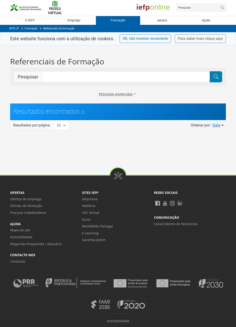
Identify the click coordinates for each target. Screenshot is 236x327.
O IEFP (30, 20)
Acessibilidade (21, 237)
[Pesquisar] (216, 76)
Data (218, 125)
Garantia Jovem (94, 240)
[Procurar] (222, 7)
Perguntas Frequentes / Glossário (36, 244)
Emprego (74, 20)
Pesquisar (28, 77)
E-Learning (90, 233)
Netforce (88, 206)
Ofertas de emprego (25, 199)
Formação (118, 20)
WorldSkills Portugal (97, 226)
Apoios (162, 20)
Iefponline (90, 199)
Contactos (17, 261)
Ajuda (206, 20)
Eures (86, 219)
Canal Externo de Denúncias (176, 224)
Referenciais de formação (59, 28)
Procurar (184, 7)
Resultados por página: (32, 125)
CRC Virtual (90, 212)
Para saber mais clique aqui (200, 38)
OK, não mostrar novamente (145, 38)
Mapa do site (20, 230)
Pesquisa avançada (117, 94)
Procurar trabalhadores (28, 212)
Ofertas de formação (26, 206)
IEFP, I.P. (14, 28)
